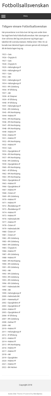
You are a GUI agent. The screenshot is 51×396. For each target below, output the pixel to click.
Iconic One (12, 394)
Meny (25, 16)
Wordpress (37, 394)
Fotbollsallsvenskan (25, 5)
